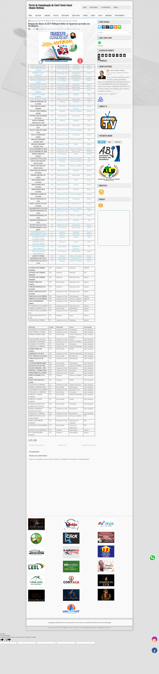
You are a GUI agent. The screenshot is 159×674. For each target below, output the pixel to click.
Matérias (118, 142)
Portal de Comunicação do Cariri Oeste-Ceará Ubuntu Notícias (50, 6)
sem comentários (74, 29)
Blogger (108, 625)
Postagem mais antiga (88, 447)
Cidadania (47, 15)
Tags (109, 142)
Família (93, 15)
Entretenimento (120, 15)
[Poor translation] (8, 642)
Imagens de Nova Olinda (59, 29)
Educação (38, 15)
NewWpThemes (58, 630)
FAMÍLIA (116, 7)
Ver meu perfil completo (107, 94)
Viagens (85, 15)
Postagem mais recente (36, 447)
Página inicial (62, 447)
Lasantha (76, 630)
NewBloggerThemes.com (104, 630)
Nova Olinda (65, 15)
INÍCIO (30, 15)
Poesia (100, 15)
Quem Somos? (94, 7)
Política (55, 15)
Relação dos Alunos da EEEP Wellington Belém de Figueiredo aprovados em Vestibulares (59, 24)
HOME (84, 7)
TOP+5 (102, 142)
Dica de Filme (76, 15)
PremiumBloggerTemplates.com (88, 630)
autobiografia (105, 7)
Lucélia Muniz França (117, 70)
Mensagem (108, 15)
